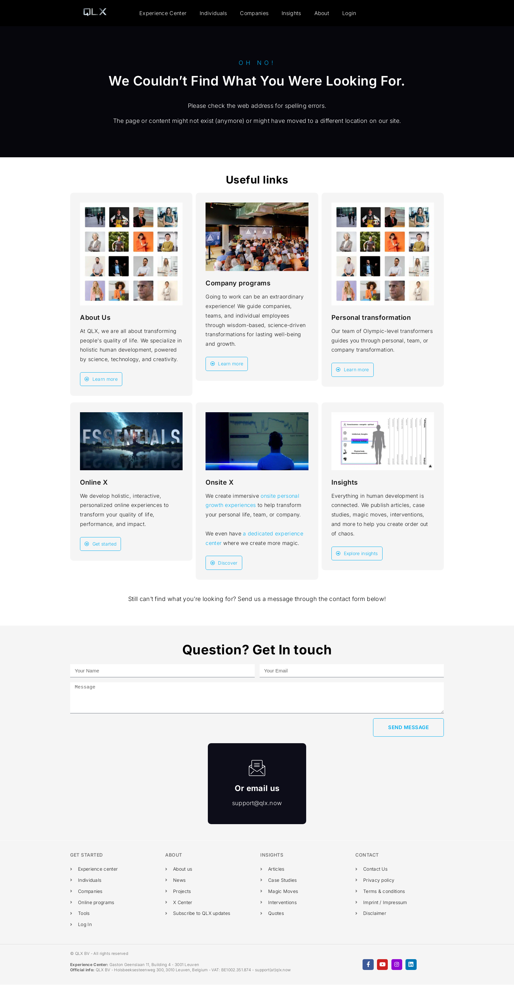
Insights (291, 13)
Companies (254, 13)
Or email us (257, 790)
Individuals (213, 13)
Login (349, 13)
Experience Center (163, 13)
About (321, 13)
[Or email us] (257, 770)
